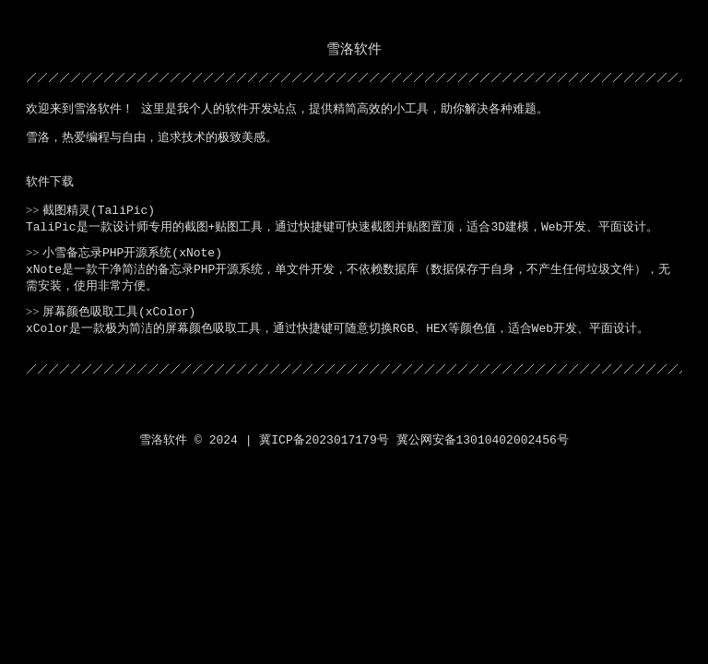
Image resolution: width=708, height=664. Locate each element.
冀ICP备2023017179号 (323, 440)
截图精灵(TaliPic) (98, 211)
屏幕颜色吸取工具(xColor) (118, 312)
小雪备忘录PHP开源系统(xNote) (132, 253)
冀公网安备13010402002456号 (482, 440)
